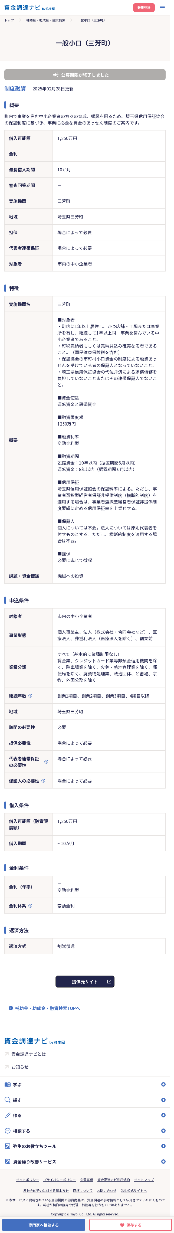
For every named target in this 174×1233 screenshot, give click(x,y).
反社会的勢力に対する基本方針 (46, 1190)
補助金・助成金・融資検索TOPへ (47, 1008)
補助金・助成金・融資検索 (45, 20)
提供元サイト (85, 981)
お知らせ (20, 1067)
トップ (9, 20)
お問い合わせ (106, 1190)
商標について (83, 1190)
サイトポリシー (27, 1179)
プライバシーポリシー (59, 1179)
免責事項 (86, 1179)
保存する (134, 1225)
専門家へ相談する (43, 1225)
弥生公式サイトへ (134, 1190)
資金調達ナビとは (28, 1054)
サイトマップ (144, 1179)
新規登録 (143, 7)
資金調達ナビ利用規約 (113, 1179)
